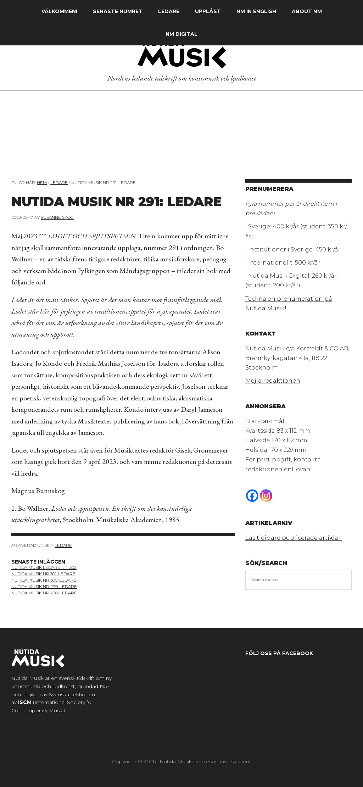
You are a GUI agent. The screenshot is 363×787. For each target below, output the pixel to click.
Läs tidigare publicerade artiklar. (293, 537)
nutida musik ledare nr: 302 (44, 567)
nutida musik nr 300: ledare (44, 580)
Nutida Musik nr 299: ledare (44, 586)
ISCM (25, 702)
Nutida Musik (181, 53)
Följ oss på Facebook (279, 653)
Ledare (63, 545)
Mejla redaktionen (272, 380)
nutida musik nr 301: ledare (43, 573)
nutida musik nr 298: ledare (44, 592)
